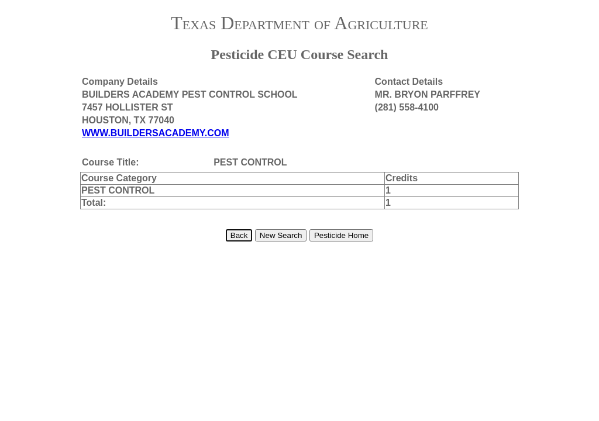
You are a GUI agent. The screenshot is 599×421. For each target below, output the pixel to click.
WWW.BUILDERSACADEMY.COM (155, 133)
